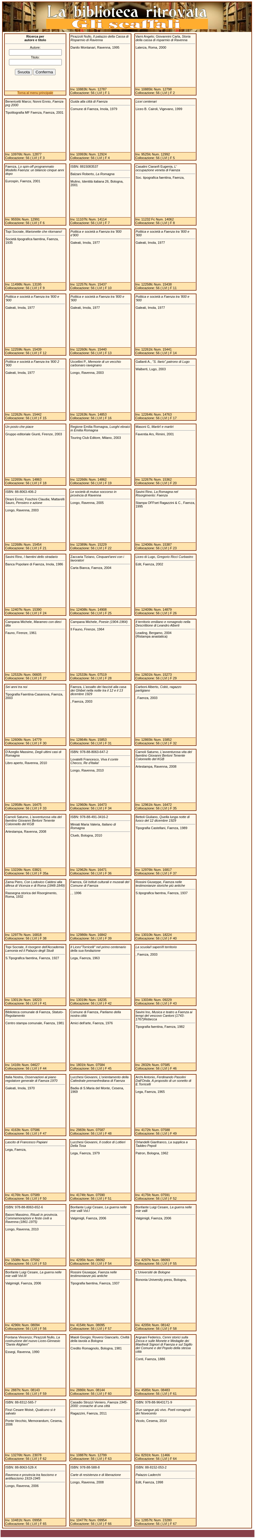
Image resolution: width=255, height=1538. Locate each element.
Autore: (35, 47)
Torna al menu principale (35, 93)
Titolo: (35, 57)
